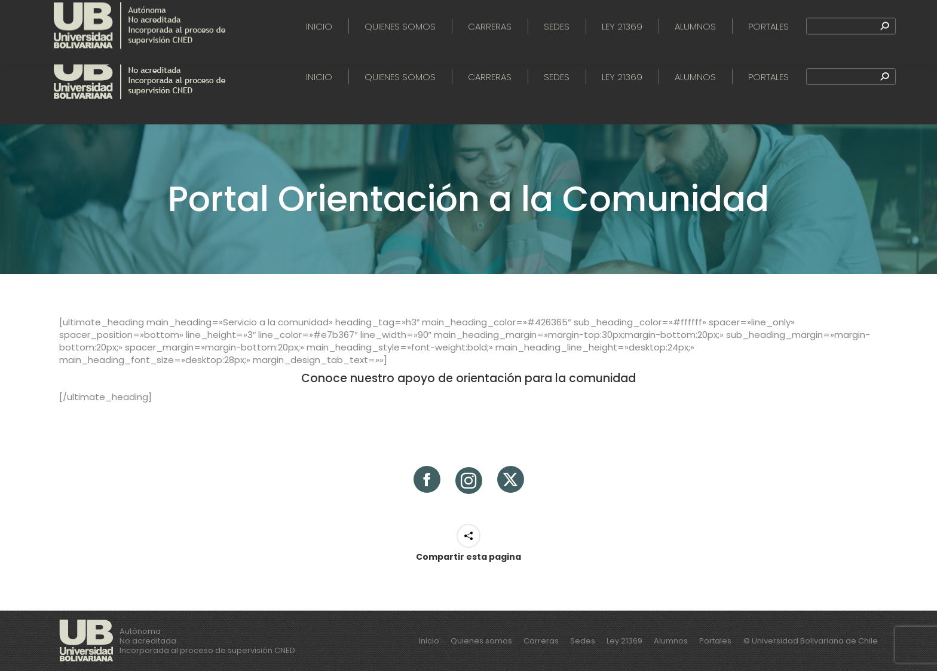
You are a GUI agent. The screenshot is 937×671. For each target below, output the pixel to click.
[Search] (851, 76)
